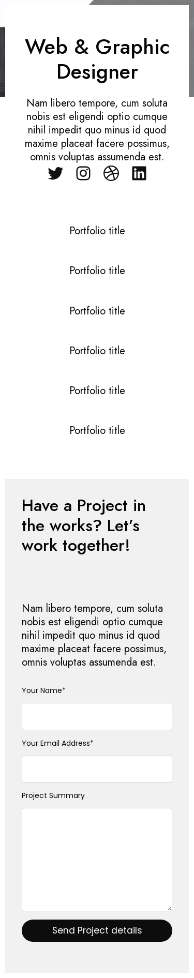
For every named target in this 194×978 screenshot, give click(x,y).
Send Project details (97, 930)
